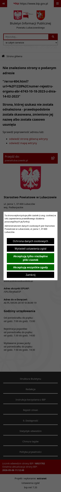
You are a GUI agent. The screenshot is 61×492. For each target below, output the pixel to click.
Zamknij (30, 275)
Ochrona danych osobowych (30, 241)
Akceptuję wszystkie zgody (30, 267)
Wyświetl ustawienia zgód (30, 248)
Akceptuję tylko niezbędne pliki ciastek (30, 258)
